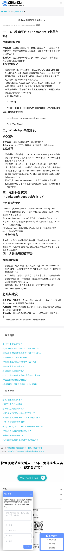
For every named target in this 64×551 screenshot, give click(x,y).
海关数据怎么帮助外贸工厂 (13, 435)
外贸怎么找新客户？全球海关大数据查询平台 (26, 451)
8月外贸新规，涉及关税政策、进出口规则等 (20, 384)
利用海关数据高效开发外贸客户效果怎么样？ (20, 440)
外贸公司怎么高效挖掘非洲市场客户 (17, 431)
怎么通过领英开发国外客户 (13, 371)
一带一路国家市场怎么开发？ (14, 422)
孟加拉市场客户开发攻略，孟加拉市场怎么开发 (21, 418)
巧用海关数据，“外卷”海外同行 (15, 357)
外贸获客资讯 (17, 11)
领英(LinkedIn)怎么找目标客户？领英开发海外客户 (23, 426)
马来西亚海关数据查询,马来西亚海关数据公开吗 (22, 353)
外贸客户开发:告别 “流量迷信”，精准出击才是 (21, 349)
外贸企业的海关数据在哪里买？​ (15, 380)
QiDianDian (5, 11)
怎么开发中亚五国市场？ (12, 344)
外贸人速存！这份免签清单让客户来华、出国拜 (21, 375)
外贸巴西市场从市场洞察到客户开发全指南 (19, 362)
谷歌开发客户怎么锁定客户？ (14, 366)
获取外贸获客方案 (32, 477)
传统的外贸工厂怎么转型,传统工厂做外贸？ (20, 413)
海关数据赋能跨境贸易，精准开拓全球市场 (25, 448)
